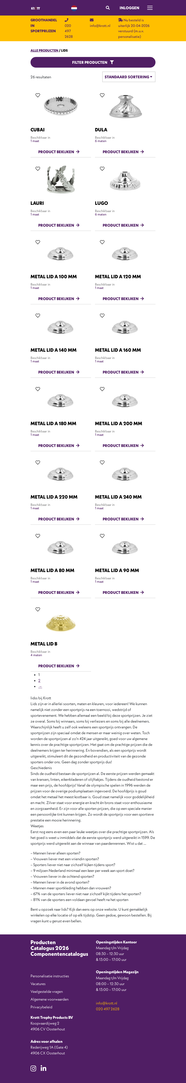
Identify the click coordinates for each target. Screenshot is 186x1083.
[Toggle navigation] (149, 7)
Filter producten (93, 62)
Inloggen (129, 7)
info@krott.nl (106, 1003)
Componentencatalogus (59, 953)
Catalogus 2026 (50, 948)
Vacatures (38, 983)
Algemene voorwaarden (50, 999)
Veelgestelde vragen (47, 991)
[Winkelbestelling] (128, 77)
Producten (43, 942)
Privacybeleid (41, 1006)
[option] (164, 1079)
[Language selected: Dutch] (74, 7)
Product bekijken (56, 151)
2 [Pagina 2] (39, 680)
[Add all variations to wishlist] (38, 95)
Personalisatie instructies (50, 975)
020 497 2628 (107, 1008)
